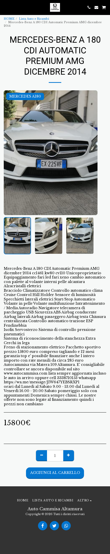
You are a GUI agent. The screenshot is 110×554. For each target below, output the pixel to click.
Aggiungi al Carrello (55, 472)
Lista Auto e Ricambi (34, 18)
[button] (5, 7)
